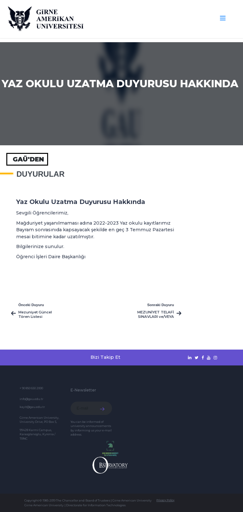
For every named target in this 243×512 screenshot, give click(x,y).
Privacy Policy (165, 500)
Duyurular (40, 174)
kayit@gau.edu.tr (32, 407)
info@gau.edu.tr (31, 399)
